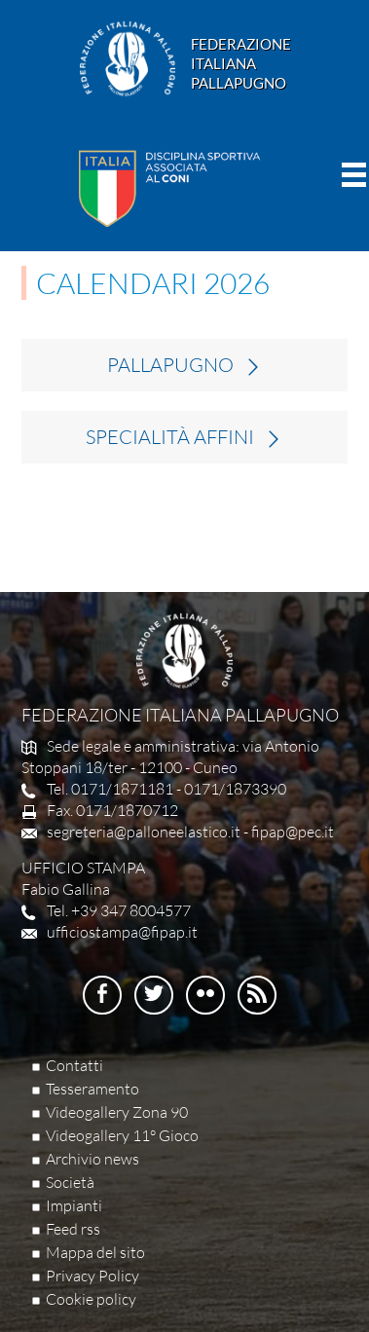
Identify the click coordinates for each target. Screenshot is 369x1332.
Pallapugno (170, 365)
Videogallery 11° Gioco (122, 1135)
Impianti (74, 1205)
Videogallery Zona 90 (117, 1112)
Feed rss (73, 1229)
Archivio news (92, 1158)
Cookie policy (91, 1299)
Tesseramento (92, 1088)
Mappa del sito (95, 1252)
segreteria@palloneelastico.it (143, 831)
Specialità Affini (170, 437)
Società (70, 1182)
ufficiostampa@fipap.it (122, 932)
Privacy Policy (92, 1275)
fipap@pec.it (292, 831)
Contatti (74, 1065)
